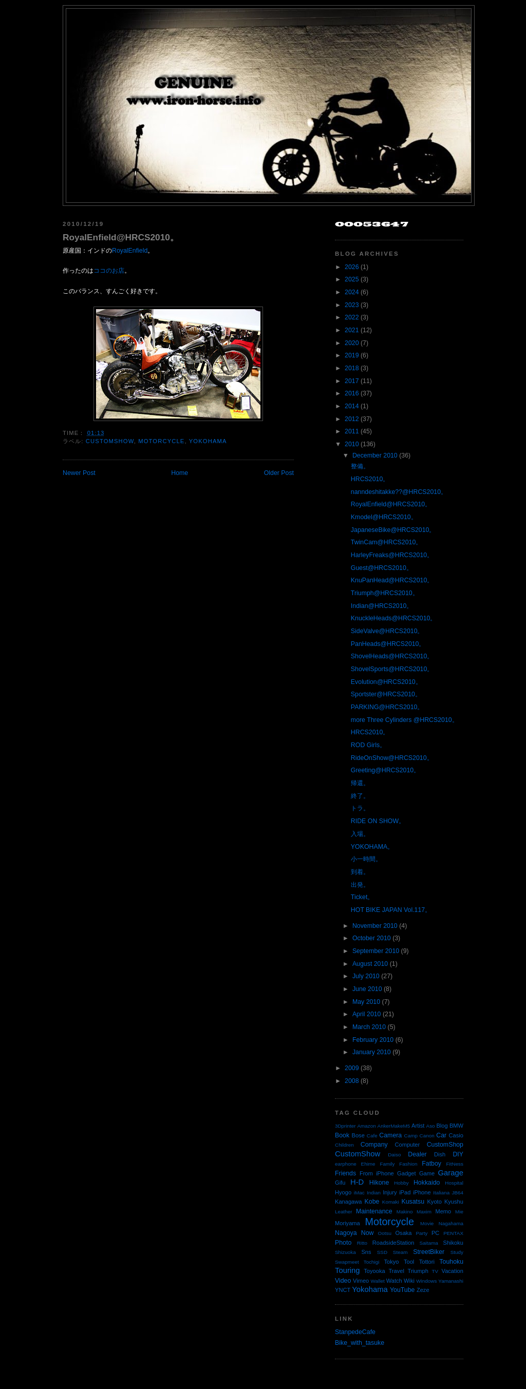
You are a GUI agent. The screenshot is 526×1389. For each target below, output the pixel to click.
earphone (345, 1164)
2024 (352, 292)
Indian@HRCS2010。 (382, 606)
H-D (357, 1182)
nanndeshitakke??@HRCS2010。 (399, 492)
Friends (345, 1173)
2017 (352, 381)
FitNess (454, 1164)
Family (387, 1164)
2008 (352, 1080)
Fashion (408, 1164)
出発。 (360, 884)
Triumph (418, 1271)
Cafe (372, 1135)
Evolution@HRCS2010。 (386, 682)
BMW (456, 1125)
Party (421, 1233)
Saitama (428, 1243)
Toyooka (374, 1271)
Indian (374, 1192)
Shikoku (453, 1243)
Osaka (403, 1233)
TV (435, 1271)
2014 (352, 406)
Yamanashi (450, 1281)
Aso (430, 1126)
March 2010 (369, 1027)
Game (427, 1173)
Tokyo (391, 1262)
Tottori (427, 1262)
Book (342, 1135)
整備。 (360, 466)
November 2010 (375, 925)
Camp (411, 1135)
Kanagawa (348, 1201)
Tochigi (372, 1262)
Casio (456, 1135)
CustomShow (110, 441)
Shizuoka (345, 1252)
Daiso (394, 1154)
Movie (427, 1223)
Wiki (409, 1281)
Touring (347, 1270)
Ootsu (384, 1233)
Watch (394, 1281)
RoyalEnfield (129, 250)
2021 (352, 330)
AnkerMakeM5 (394, 1126)
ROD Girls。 (368, 745)
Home (179, 473)
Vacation (452, 1271)
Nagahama (451, 1223)
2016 (352, 393)
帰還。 (360, 783)
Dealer (417, 1154)
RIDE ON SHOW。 (378, 821)
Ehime (368, 1164)
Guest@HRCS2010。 (381, 568)
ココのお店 (108, 270)
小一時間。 (366, 859)
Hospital (454, 1183)
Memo (443, 1211)
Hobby (401, 1183)
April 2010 (366, 1014)
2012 (352, 419)
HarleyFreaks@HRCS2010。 (392, 555)
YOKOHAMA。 (372, 846)
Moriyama (347, 1223)
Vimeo (361, 1281)
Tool (409, 1262)
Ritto (362, 1243)
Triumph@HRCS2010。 (385, 593)
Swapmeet (347, 1262)
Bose (357, 1135)
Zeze (423, 1290)
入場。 (360, 834)
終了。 (360, 796)
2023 (352, 305)
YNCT (342, 1290)
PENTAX (453, 1233)
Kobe (372, 1201)
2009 (352, 1068)
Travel (396, 1271)
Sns (366, 1252)
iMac (359, 1192)
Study (456, 1252)
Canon (427, 1135)
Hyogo (343, 1192)
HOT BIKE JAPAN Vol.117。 (391, 910)
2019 (352, 355)
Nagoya (346, 1232)
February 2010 (372, 1039)
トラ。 (360, 808)
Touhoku (451, 1261)
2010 (352, 444)
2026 (352, 267)
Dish (439, 1154)
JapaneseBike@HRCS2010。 (393, 530)
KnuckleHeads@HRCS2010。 (394, 618)
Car (441, 1135)
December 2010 (375, 455)
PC (435, 1233)
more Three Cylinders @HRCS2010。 (404, 720)
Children (344, 1145)
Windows (426, 1281)
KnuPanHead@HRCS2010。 (392, 580)
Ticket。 (362, 897)
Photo (343, 1242)
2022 (352, 317)
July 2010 (366, 976)
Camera (390, 1135)
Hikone (379, 1182)
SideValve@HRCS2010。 (387, 631)
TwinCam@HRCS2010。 (386, 542)
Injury (390, 1192)
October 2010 (371, 938)
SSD (382, 1252)
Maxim (424, 1211)
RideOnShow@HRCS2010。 (392, 758)
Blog (441, 1125)
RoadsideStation (393, 1243)
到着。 (360, 872)
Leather (343, 1211)
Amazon (366, 1126)
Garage (450, 1173)
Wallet (378, 1281)
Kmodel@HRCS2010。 (384, 517)
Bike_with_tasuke (359, 1342)
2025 (352, 279)
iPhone (422, 1192)
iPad (404, 1192)
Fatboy (431, 1163)
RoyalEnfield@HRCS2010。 (121, 237)
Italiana (441, 1192)
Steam (400, 1252)
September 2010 (375, 951)
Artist (417, 1125)
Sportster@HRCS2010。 (386, 694)
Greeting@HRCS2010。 (385, 770)
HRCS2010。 (370, 479)
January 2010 (371, 1052)
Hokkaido (427, 1182)
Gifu (340, 1182)
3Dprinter (345, 1126)
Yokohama (208, 441)
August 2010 (370, 963)
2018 (352, 368)
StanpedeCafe (355, 1332)
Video (343, 1280)
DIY (458, 1154)
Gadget (406, 1173)
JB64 (458, 1192)
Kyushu (453, 1201)
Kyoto (434, 1201)
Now (367, 1232)
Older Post (279, 473)
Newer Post (79, 473)
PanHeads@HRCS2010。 (388, 644)
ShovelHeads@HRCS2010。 (392, 656)
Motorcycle (161, 441)
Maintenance (374, 1211)
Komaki (390, 1202)
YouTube (402, 1289)
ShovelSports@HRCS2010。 (392, 669)
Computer (407, 1144)
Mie (459, 1211)
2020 (352, 343)
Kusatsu (412, 1201)
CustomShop (445, 1144)
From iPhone (377, 1173)
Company (374, 1144)
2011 (352, 431)
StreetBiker (428, 1251)
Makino (405, 1211)
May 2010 (366, 1001)
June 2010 (367, 989)
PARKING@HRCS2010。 (387, 707)
